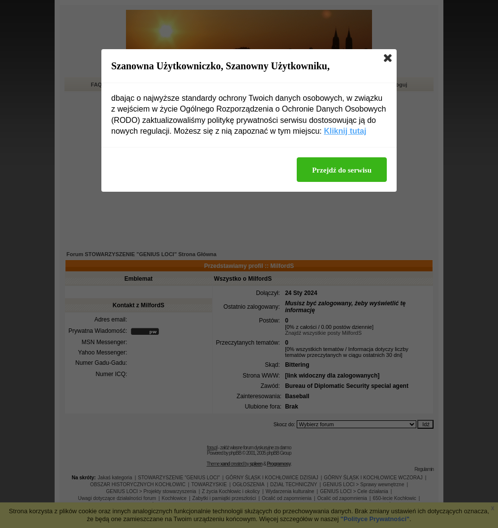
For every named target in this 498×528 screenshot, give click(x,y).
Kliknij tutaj (345, 131)
